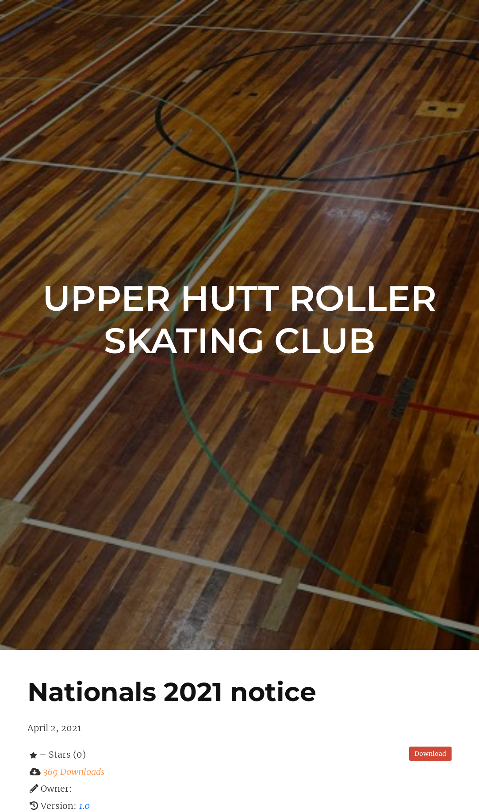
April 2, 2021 (54, 728)
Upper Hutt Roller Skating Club (239, 319)
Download (430, 754)
